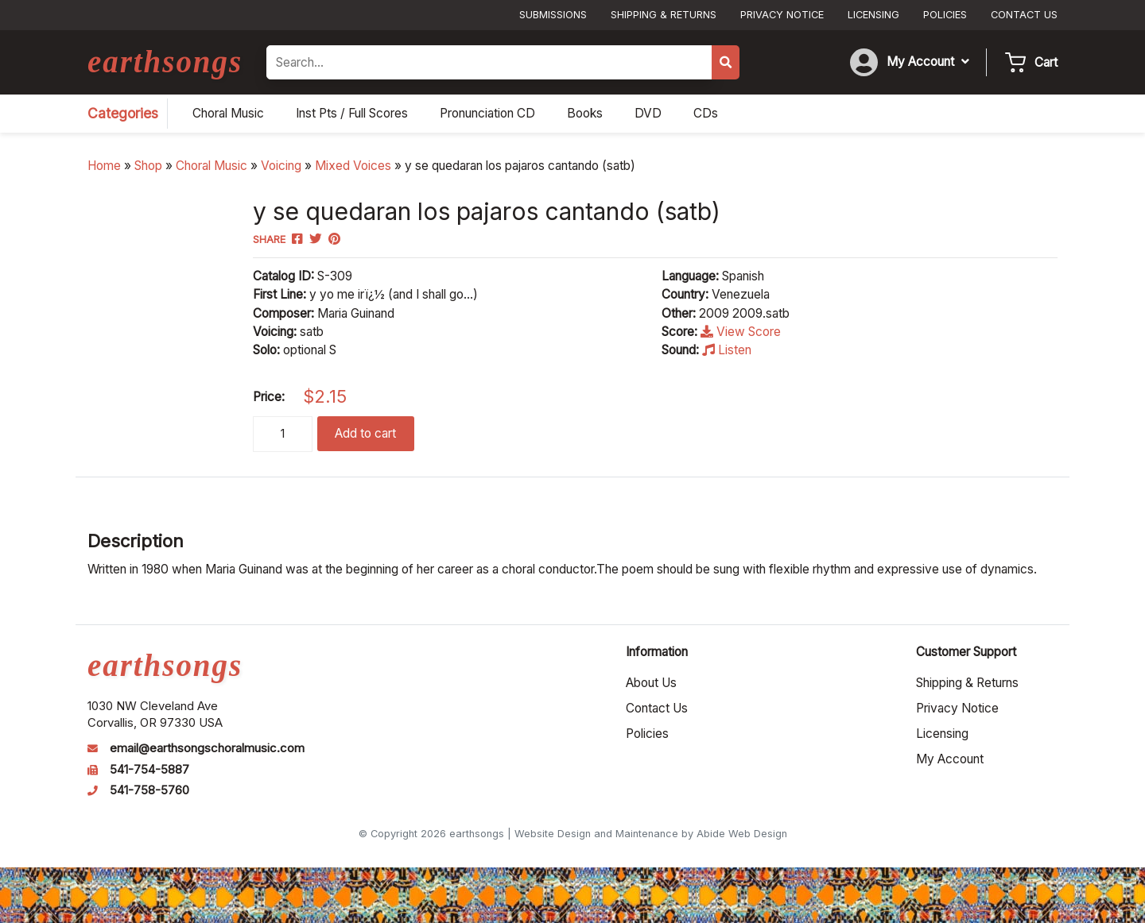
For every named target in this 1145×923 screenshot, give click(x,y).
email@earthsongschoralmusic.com (207, 748)
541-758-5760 (149, 790)
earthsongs (165, 61)
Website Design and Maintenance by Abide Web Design (650, 834)
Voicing (281, 165)
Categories (122, 113)
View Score (741, 331)
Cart (1046, 62)
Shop (148, 165)
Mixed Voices (353, 165)
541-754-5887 (149, 770)
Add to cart (365, 433)
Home (104, 165)
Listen (726, 349)
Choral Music (211, 165)
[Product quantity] (282, 434)
